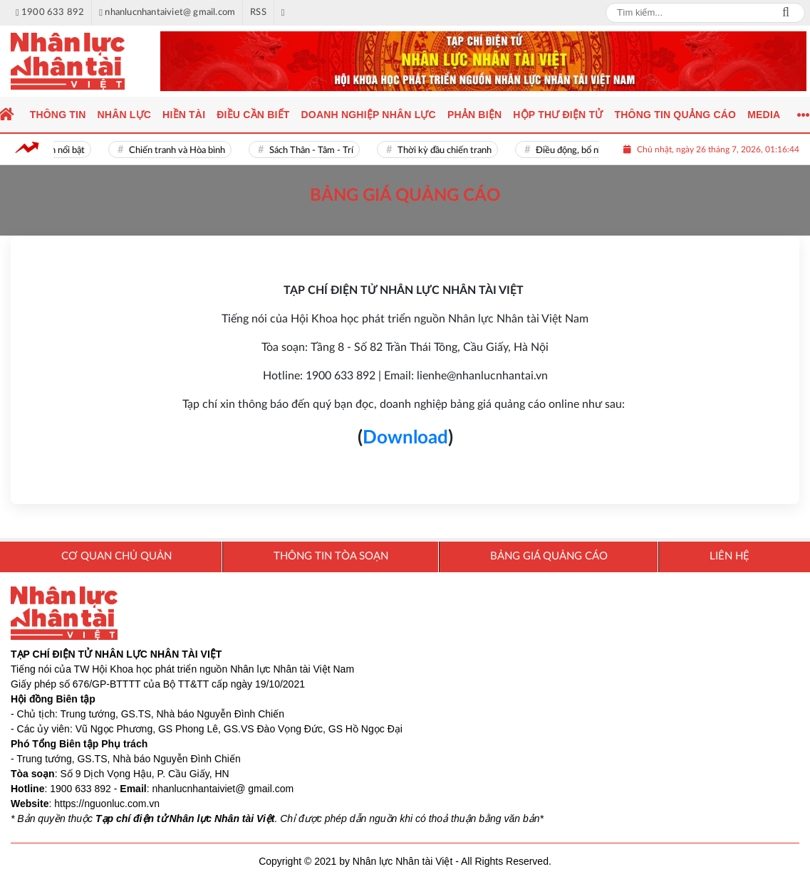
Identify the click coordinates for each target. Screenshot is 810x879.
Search (786, 13)
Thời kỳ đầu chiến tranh (448, 150)
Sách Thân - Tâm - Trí (315, 150)
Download (405, 437)
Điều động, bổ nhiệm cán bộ (594, 150)
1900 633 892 (80, 788)
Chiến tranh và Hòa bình (181, 150)
